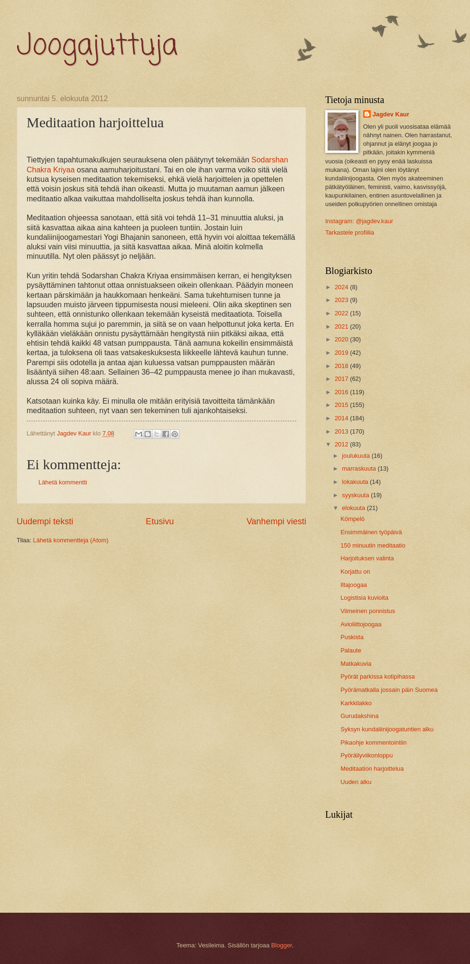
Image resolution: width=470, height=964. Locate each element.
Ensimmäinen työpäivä (371, 532)
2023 (342, 299)
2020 (342, 339)
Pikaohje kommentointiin (373, 742)
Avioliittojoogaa (360, 624)
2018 (342, 365)
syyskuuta (356, 495)
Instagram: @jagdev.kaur (359, 221)
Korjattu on (355, 571)
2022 (342, 313)
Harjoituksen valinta (367, 558)
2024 (342, 287)
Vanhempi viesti (276, 521)
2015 (342, 404)
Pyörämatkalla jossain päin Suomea (389, 689)
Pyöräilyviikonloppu (366, 755)
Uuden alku (355, 781)
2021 (342, 326)
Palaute (350, 650)
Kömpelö (352, 518)
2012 (342, 444)
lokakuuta (356, 481)
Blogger (281, 945)
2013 (342, 431)
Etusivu (160, 521)
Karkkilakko (356, 703)
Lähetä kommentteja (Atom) (71, 540)
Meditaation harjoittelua (372, 768)
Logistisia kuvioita (364, 597)
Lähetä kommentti (62, 482)
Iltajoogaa (353, 584)
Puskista (352, 637)
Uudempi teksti (45, 521)
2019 (342, 352)
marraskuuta (359, 468)
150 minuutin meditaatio (372, 545)
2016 (342, 392)
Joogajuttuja (97, 46)
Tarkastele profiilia (349, 232)
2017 (342, 378)
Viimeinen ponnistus (367, 610)
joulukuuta (356, 455)
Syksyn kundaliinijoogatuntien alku (386, 729)
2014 (342, 418)
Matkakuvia (355, 663)
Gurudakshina (359, 715)
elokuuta (354, 507)
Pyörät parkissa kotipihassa (377, 676)
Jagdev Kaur (391, 114)
